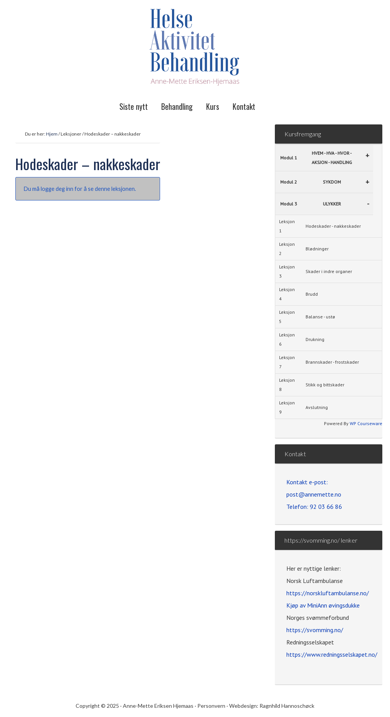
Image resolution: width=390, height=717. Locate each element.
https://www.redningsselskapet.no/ (331, 654)
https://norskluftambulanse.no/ (327, 593)
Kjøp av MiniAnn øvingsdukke (323, 605)
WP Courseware (366, 423)
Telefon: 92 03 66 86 (314, 506)
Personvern (211, 705)
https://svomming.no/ (314, 630)
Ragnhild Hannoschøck (286, 705)
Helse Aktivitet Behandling (195, 48)
